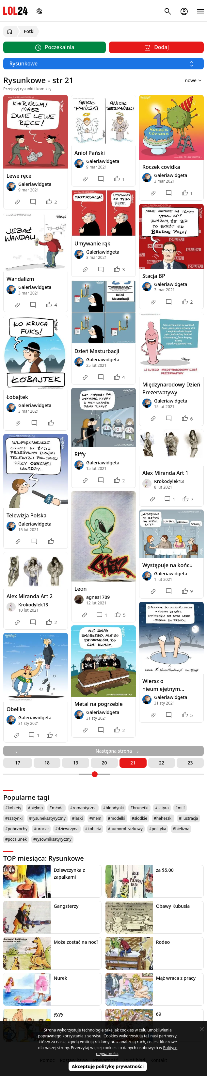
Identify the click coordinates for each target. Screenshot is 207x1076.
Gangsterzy (66, 906)
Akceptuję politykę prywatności (108, 1066)
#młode (56, 808)
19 (75, 763)
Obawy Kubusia (173, 906)
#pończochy (16, 829)
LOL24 (15, 10)
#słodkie (140, 818)
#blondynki (113, 808)
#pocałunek (16, 839)
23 (190, 763)
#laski (77, 818)
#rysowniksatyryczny (52, 839)
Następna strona (118, 751)
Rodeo (163, 942)
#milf (180, 808)
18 (47, 763)
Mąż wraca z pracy (176, 978)
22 (161, 763)
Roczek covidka (161, 166)
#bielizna (181, 829)
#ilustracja (188, 818)
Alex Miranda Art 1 (165, 472)
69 (158, 1014)
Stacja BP (153, 275)
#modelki (116, 818)
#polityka (157, 829)
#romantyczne (83, 808)
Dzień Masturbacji (96, 351)
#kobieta (93, 829)
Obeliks (16, 709)
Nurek (60, 978)
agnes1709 (98, 597)
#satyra (162, 808)
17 (17, 763)
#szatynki (14, 818)
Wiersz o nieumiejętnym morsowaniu (161, 685)
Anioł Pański (89, 152)
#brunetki (139, 808)
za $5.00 (165, 870)
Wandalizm (20, 278)
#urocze (41, 829)
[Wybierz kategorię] (103, 63)
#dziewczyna (67, 829)
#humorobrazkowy (125, 829)
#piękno (35, 808)
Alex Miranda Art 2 (30, 596)
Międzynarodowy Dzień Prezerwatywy (171, 388)
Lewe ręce (19, 175)
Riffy (80, 454)
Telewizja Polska (26, 515)
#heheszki (163, 818)
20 (104, 763)
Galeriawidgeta (35, 184)
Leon (80, 588)
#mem (95, 818)
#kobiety (13, 808)
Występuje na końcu (167, 565)
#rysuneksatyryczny (47, 818)
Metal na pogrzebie (98, 704)
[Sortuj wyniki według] (185, 80)
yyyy (59, 1014)
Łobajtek (17, 397)
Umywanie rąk (92, 243)
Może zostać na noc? (76, 942)
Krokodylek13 (169, 481)
